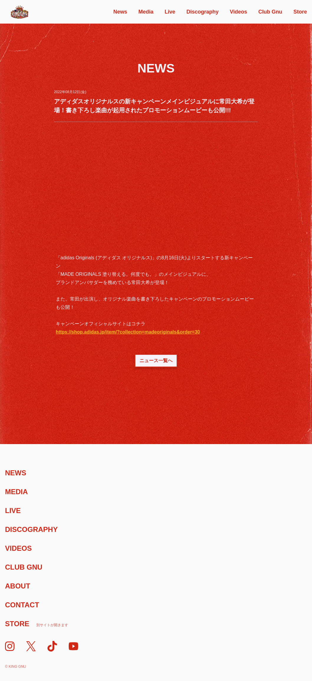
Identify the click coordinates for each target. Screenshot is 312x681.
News (120, 12)
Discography (202, 12)
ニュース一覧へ (156, 360)
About (17, 586)
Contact (22, 605)
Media (145, 12)
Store (300, 12)
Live (170, 12)
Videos (238, 12)
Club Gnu (270, 12)
